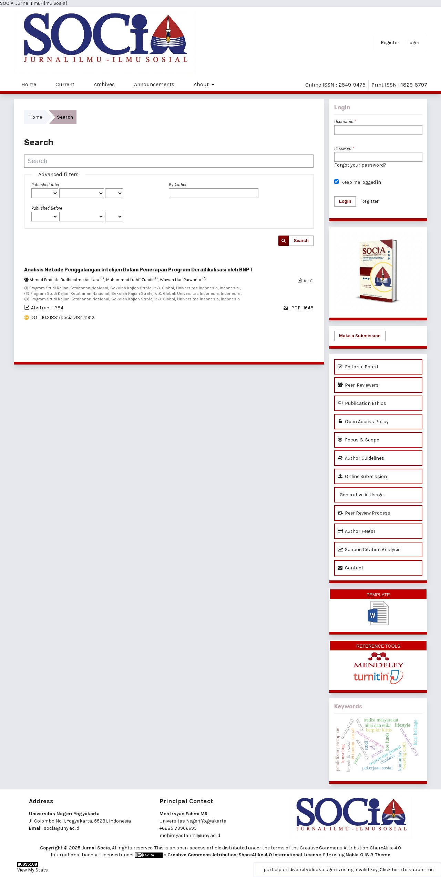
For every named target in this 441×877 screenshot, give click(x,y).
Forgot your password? (360, 165)
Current (64, 84)
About (202, 84)
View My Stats (32, 870)
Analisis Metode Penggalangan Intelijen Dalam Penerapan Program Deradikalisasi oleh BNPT (138, 270)
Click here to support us (407, 870)
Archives (104, 84)
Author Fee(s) (356, 531)
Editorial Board (358, 366)
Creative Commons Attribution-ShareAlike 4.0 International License (244, 855)
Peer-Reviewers (358, 385)
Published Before (46, 208)
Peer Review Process (364, 513)
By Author (177, 184)
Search (301, 240)
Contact (350, 568)
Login (413, 43)
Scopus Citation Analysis (369, 549)
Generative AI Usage (360, 495)
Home (28, 84)
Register (390, 43)
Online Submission (362, 476)
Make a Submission (360, 335)
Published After (45, 184)
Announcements (154, 84)
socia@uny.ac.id (61, 828)
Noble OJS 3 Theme (368, 855)
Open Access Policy (363, 421)
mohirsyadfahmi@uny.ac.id (190, 835)
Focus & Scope (358, 440)
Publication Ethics (362, 403)
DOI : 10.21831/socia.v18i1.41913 (62, 317)
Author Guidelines (361, 458)
